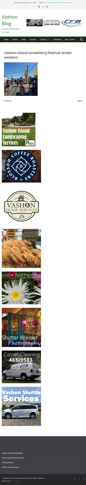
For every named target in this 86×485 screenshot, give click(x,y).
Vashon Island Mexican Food (13, 458)
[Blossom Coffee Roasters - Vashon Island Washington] (21, 151)
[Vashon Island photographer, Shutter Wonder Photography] (21, 309)
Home (6, 39)
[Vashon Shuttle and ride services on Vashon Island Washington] (21, 388)
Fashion (32, 39)
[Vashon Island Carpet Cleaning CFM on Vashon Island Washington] (21, 352)
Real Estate (70, 39)
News (23, 39)
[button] (48, 39)
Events (15, 39)
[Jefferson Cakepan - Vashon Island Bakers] (21, 230)
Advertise (57, 39)
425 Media (14, 481)
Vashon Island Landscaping (12, 453)
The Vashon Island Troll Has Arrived (57, 2)
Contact (43, 39)
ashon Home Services (11, 467)
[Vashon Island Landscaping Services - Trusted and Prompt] (18, 114)
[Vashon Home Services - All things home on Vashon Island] (21, 187)
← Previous (7, 101)
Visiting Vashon (8, 462)
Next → (81, 101)
